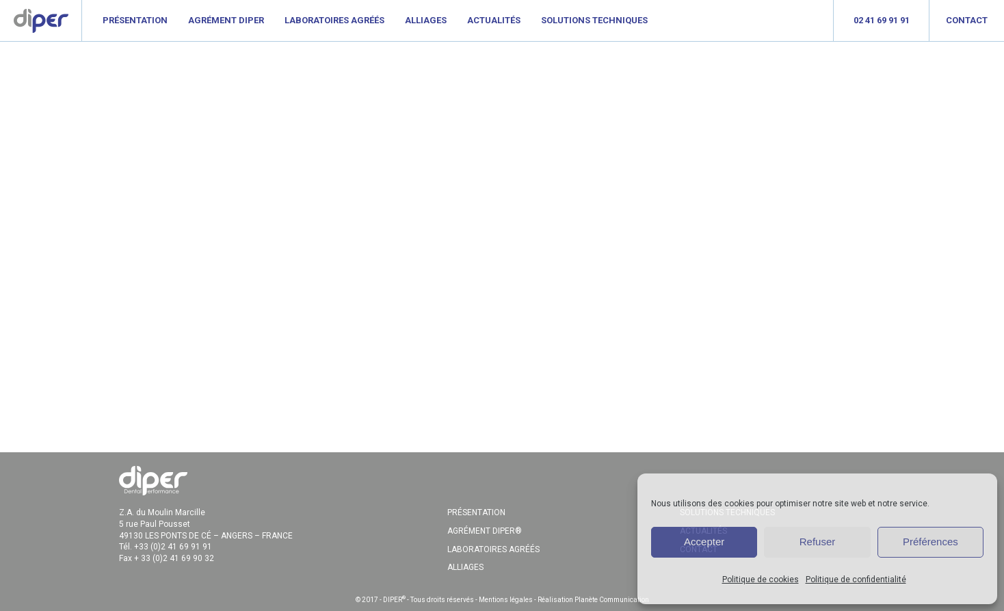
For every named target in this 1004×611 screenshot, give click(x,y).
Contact (967, 20)
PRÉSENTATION (476, 512)
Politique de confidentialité (856, 579)
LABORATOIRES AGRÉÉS (493, 549)
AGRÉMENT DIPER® (484, 531)
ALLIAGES (465, 567)
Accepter (704, 541)
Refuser (818, 541)
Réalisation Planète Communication (593, 599)
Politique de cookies (760, 579)
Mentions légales (506, 599)
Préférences (930, 541)
